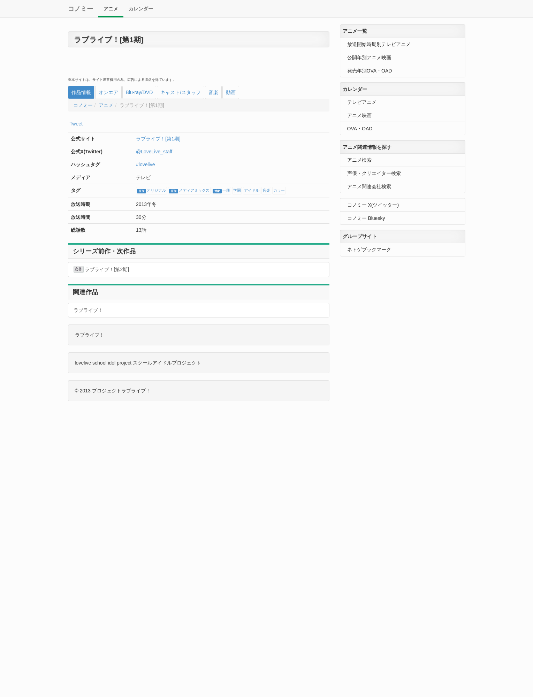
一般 (221, 191)
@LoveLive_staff (154, 151)
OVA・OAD (360, 128)
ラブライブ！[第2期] (101, 269)
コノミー (80, 8)
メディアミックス (189, 191)
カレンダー (141, 9)
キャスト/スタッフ (180, 92)
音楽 (213, 92)
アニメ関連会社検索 (369, 186)
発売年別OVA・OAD (369, 71)
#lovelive (145, 164)
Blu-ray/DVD (139, 92)
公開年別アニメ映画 (369, 57)
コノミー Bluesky (366, 218)
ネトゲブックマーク (369, 249)
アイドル (251, 191)
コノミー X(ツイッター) (373, 205)
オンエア (108, 92)
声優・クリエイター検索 (374, 173)
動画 (231, 92)
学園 (237, 191)
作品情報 (81, 92)
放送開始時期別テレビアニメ (379, 44)
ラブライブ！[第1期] (158, 138)
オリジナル (151, 191)
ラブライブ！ (88, 310)
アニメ (111, 9)
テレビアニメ (361, 102)
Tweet (76, 124)
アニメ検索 (359, 160)
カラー (279, 191)
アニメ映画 (359, 115)
